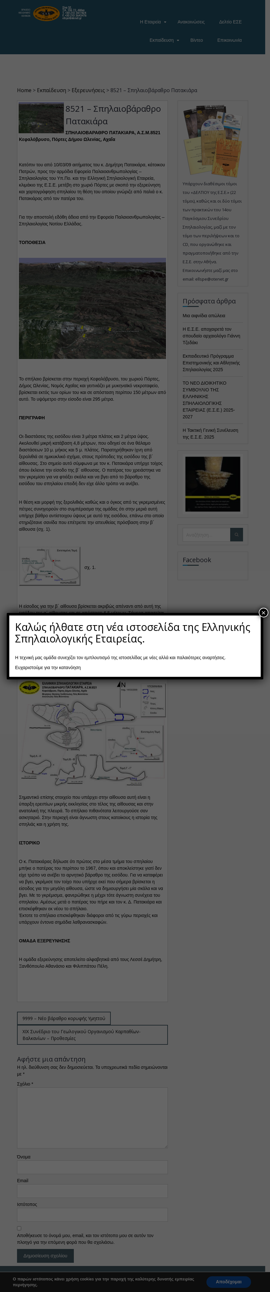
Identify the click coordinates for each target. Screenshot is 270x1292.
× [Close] (263, 612)
